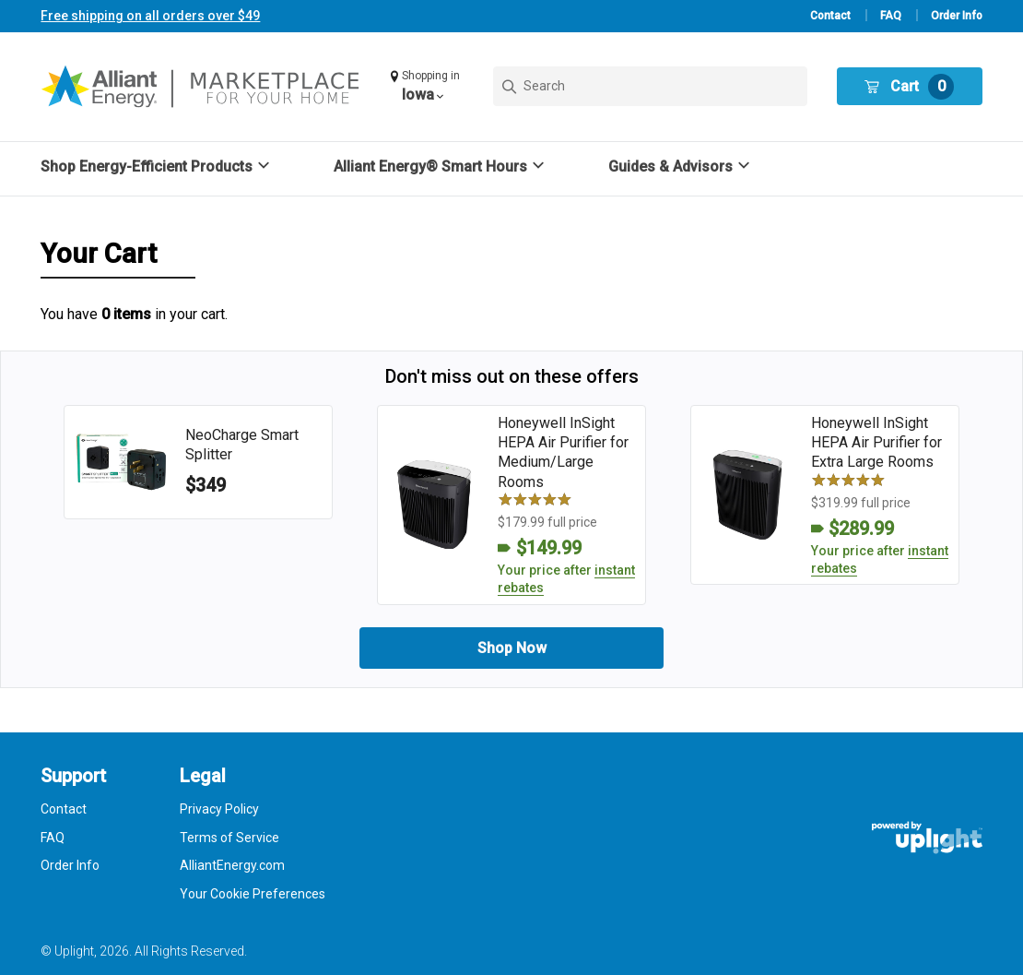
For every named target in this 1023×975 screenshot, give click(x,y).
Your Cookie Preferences (252, 893)
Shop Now (512, 648)
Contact (830, 15)
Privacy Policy (219, 809)
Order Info (956, 15)
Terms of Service (229, 837)
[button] (427, 86)
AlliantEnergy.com (232, 865)
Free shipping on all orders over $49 (150, 15)
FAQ (890, 15)
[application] (971, 923)
